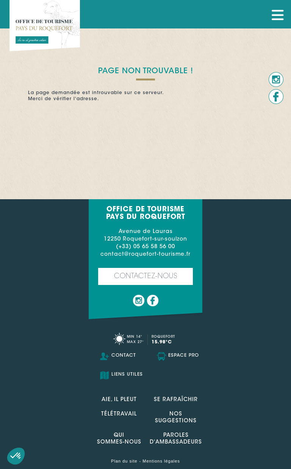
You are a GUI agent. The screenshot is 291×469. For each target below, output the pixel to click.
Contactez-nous (145, 276)
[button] (16, 456)
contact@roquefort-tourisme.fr (145, 254)
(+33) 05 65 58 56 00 (145, 247)
